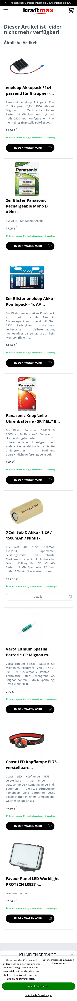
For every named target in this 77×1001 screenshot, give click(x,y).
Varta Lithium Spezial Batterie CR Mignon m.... (29, 651)
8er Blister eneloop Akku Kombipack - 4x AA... (29, 301)
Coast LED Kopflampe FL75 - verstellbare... (32, 764)
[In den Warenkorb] (30, 148)
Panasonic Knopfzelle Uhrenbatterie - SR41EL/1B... (33, 418)
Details (53, 596)
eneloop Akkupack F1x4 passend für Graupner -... (30, 90)
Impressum (58, 963)
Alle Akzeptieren (38, 986)
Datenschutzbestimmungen (58, 959)
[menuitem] (6, 10)
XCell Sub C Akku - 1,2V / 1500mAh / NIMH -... (29, 535)
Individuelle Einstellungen (38, 995)
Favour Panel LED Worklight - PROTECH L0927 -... (33, 881)
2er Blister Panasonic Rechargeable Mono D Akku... (27, 206)
